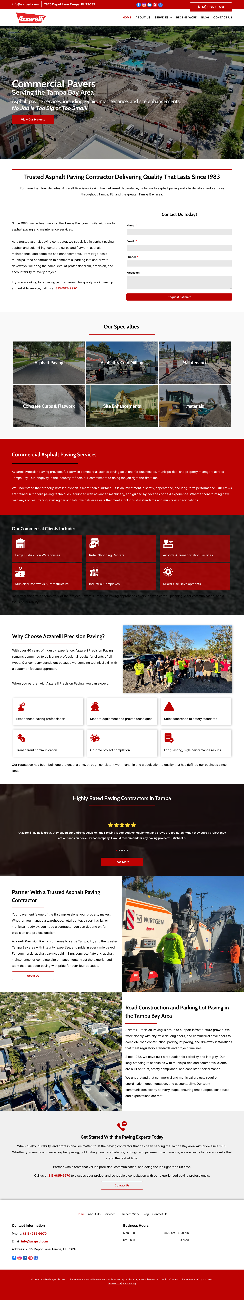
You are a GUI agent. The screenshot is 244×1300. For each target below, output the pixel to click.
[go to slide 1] (116, 850)
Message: (133, 272)
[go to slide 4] (124, 850)
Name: (131, 225)
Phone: (131, 257)
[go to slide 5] (127, 850)
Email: (131, 241)
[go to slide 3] (122, 850)
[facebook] (138, 5)
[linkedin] (149, 5)
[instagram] (144, 5)
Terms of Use (114, 1283)
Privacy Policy (129, 1283)
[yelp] (155, 5)
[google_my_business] (160, 5)
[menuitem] (124, 17)
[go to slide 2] (119, 850)
